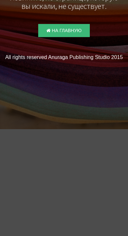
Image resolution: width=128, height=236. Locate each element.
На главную (64, 34)
